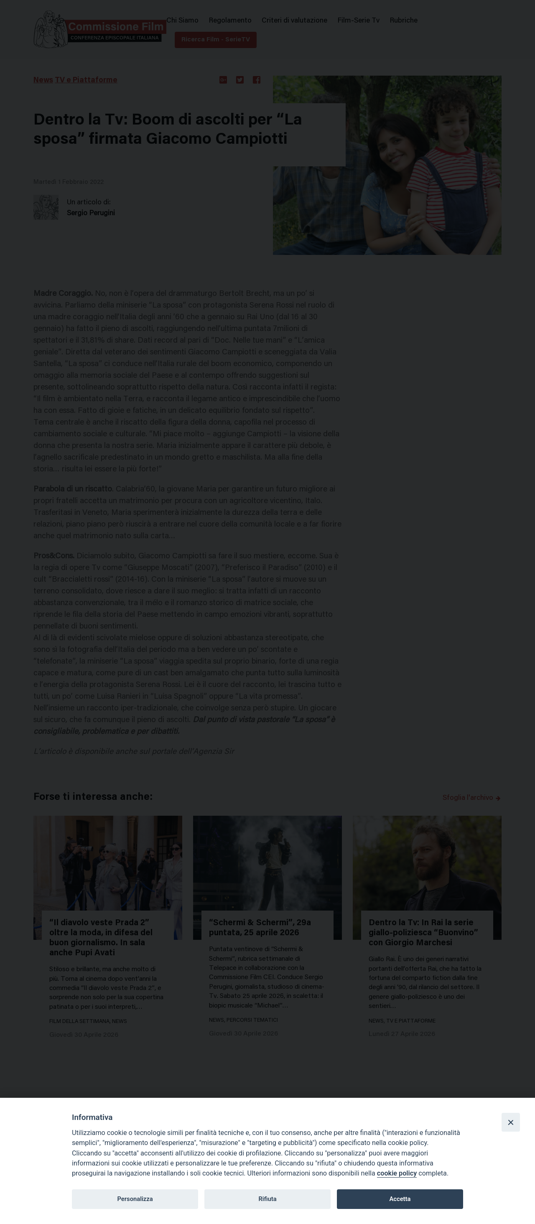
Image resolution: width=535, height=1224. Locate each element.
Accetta (399, 1199)
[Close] (511, 1122)
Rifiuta (267, 1199)
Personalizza (135, 1199)
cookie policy (397, 1173)
